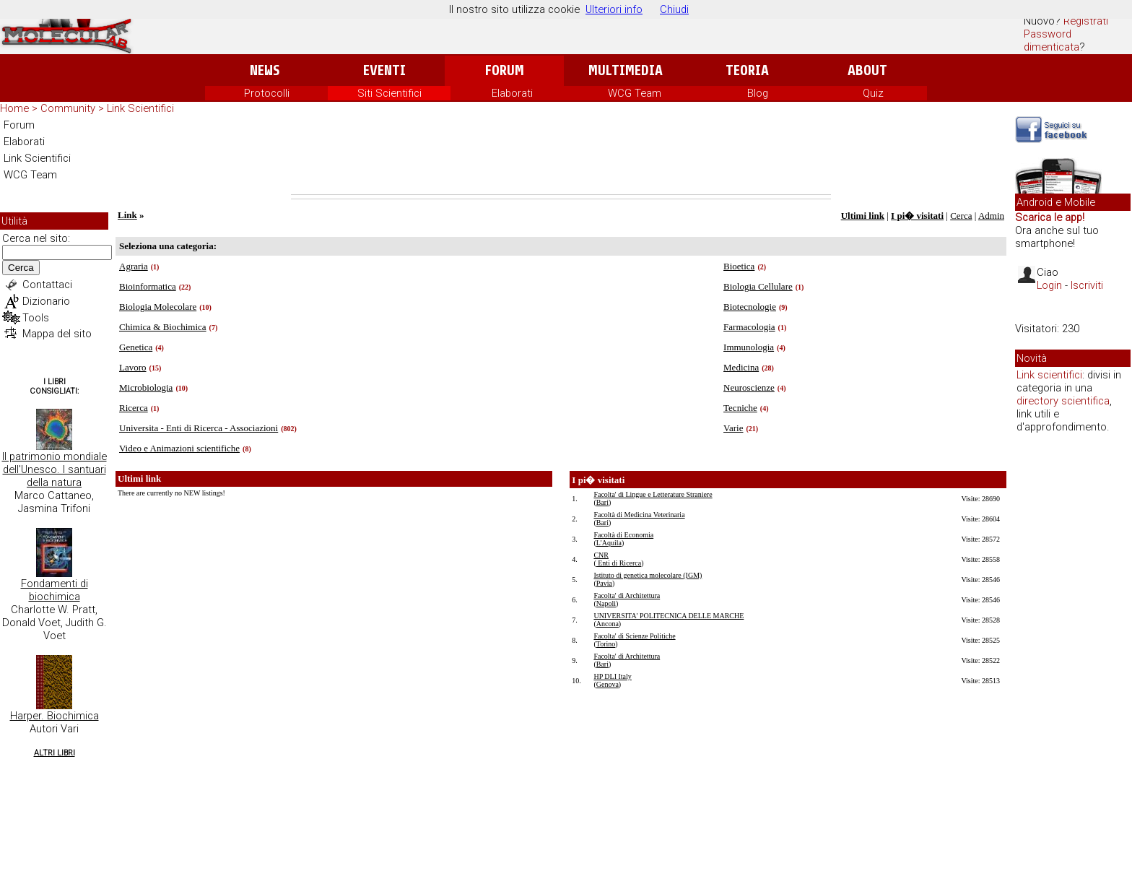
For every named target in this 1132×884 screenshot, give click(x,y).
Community (67, 108)
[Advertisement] (561, 154)
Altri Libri (54, 753)
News (264, 70)
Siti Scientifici (389, 93)
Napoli (606, 603)
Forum (504, 70)
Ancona (607, 624)
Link (127, 214)
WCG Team (634, 93)
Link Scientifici (140, 108)
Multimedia (625, 70)
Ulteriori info (614, 9)
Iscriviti (1087, 285)
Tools (35, 317)
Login (1049, 285)
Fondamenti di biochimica (54, 590)
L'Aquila (609, 543)
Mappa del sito (57, 333)
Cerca (21, 267)
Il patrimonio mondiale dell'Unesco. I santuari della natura (54, 469)
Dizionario (46, 301)
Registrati (1085, 20)
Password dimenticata (1051, 40)
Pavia (604, 583)
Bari (602, 502)
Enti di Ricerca (618, 563)
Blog (757, 93)
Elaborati (512, 93)
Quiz (873, 93)
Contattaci (47, 284)
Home (14, 108)
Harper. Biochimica (54, 715)
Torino (606, 644)
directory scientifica (1063, 400)
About (867, 70)
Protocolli (266, 93)
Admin (991, 215)
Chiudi (674, 9)
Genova (607, 684)
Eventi (384, 70)
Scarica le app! (1049, 217)
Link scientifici (1049, 374)
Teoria (747, 70)
